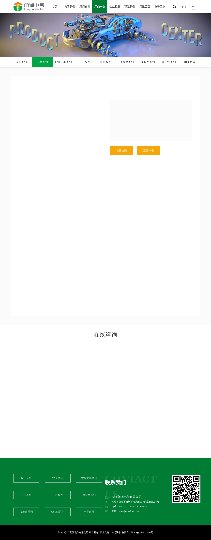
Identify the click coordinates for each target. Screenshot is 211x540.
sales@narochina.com (129, 511)
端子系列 (21, 62)
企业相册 (114, 6)
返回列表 (148, 150)
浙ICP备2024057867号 (142, 532)
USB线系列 (169, 62)
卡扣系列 (84, 62)
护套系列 (42, 62)
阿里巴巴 (144, 6)
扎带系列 (105, 62)
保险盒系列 (127, 62)
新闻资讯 (84, 6)
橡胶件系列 (148, 62)
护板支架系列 (63, 62)
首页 (54, 6)
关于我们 (69, 6)
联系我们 (129, 6)
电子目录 (159, 6)
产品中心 (99, 6)
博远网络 (116, 532)
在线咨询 (121, 150)
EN (193, 6)
